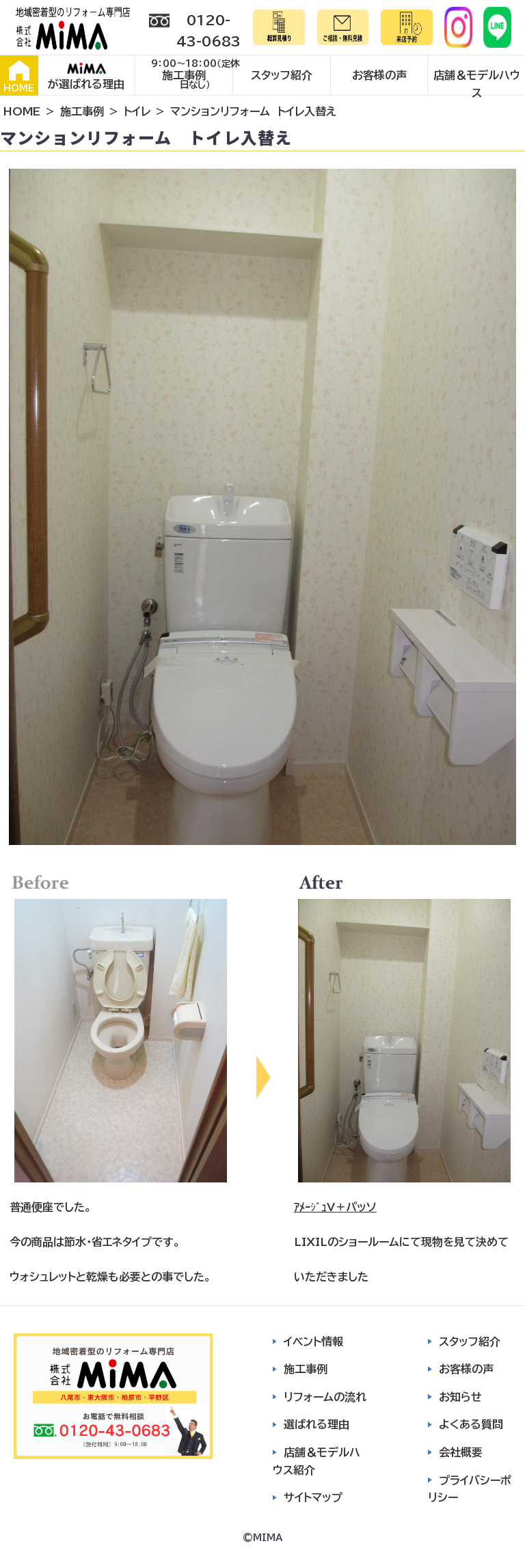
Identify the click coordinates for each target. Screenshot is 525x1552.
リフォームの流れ (325, 1396)
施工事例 (184, 75)
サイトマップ (313, 1497)
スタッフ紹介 (281, 75)
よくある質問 (471, 1424)
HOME (18, 76)
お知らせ (460, 1396)
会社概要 (461, 1452)
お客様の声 (379, 75)
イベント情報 (313, 1341)
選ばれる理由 (316, 1424)
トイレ (137, 111)
